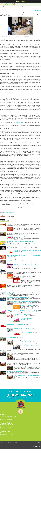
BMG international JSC (13, 495)
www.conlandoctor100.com (20, 491)
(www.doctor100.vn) (19, 155)
